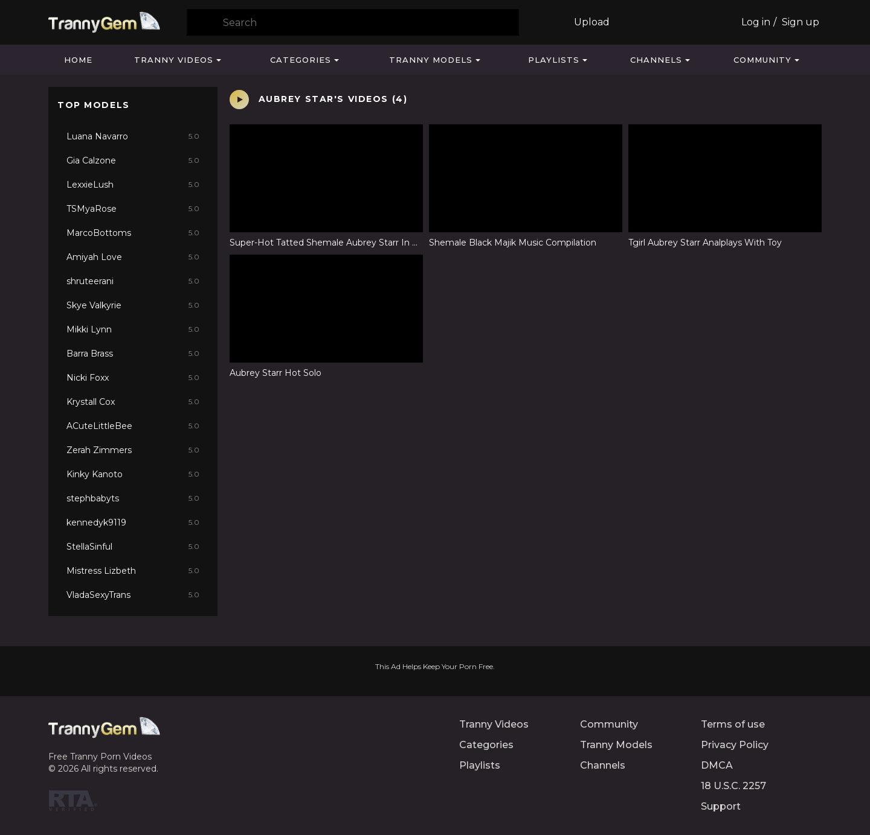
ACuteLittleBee (132, 426)
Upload (592, 22)
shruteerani (132, 281)
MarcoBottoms (132, 233)
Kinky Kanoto (132, 474)
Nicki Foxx (132, 378)
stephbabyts (132, 498)
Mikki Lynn (132, 329)
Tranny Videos (173, 60)
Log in (755, 22)
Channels (656, 60)
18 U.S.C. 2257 (733, 786)
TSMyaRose (132, 209)
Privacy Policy (734, 745)
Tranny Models (430, 60)
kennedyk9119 (132, 522)
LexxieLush (132, 185)
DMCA (717, 765)
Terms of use (733, 724)
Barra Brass (132, 353)
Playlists (553, 60)
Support (721, 806)
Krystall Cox (132, 402)
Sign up (800, 22)
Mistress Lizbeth (132, 571)
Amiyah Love (132, 257)
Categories (300, 60)
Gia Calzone (132, 160)
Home (78, 60)
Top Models (93, 105)
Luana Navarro (132, 136)
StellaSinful (132, 547)
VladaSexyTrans (132, 595)
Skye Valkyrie (132, 305)
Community (762, 60)
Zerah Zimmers (132, 450)
